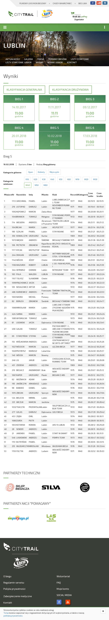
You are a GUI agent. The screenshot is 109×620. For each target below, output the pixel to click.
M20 (86, 179)
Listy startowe (80, 59)
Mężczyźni (54, 172)
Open (30, 172)
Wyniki (39, 62)
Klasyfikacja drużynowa (70, 89)
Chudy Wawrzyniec (62, 3)
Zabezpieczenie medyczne (17, 596)
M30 (95, 179)
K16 (27, 179)
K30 (44, 179)
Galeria (28, 59)
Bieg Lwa (82, 3)
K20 (35, 179)
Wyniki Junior (55, 62)
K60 (69, 179)
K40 (52, 179)
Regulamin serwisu (13, 582)
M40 (28, 185)
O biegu (7, 576)
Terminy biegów (57, 59)
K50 (60, 179)
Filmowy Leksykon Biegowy (32, 3)
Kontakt (72, 62)
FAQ (59, 582)
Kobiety (41, 172)
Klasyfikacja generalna (24, 89)
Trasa (40, 59)
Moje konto (63, 588)
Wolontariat (63, 576)
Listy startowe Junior (19, 62)
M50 (37, 185)
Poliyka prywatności (14, 588)
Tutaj (6, 613)
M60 (46, 185)
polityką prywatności (13, 615)
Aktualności (13, 59)
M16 (77, 179)
